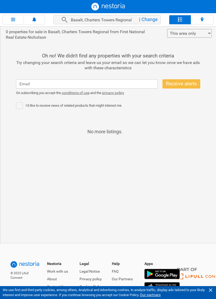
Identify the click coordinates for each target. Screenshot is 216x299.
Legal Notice (90, 271)
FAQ (115, 271)
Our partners (150, 295)
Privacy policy (91, 279)
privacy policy (113, 93)
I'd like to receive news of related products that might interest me (74, 105)
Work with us (57, 271)
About (52, 279)
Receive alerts (181, 84)
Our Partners (122, 279)
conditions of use (75, 93)
